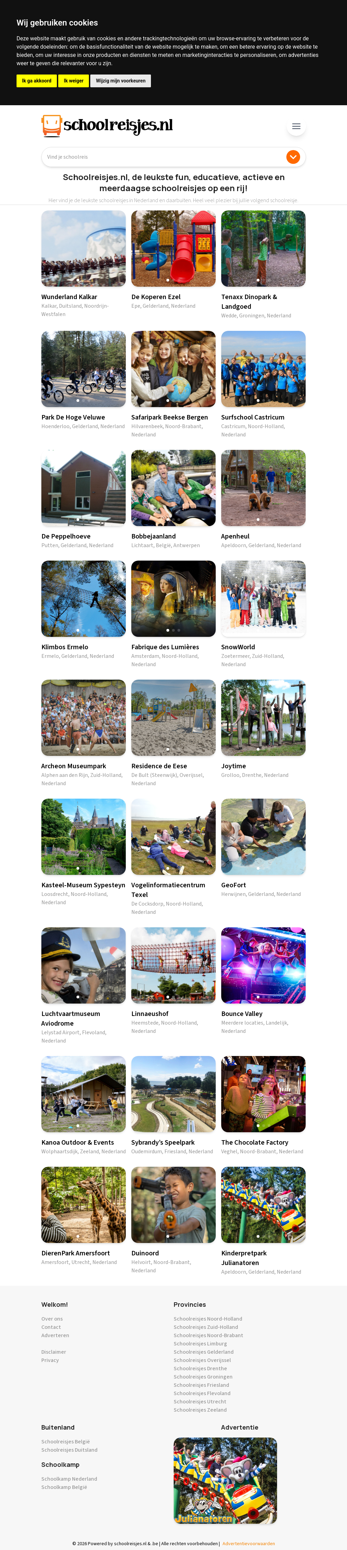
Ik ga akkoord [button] (36, 80)
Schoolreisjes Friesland (201, 1385)
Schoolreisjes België (65, 1441)
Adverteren (55, 1335)
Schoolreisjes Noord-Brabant (208, 1335)
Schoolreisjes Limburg (200, 1343)
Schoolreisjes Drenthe (200, 1368)
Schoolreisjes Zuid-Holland (206, 1327)
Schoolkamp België (64, 1487)
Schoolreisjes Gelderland (204, 1352)
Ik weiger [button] (73, 80)
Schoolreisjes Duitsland (69, 1450)
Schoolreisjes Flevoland (202, 1393)
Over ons (52, 1319)
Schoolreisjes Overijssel (202, 1360)
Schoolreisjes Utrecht (200, 1401)
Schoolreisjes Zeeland (200, 1410)
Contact (51, 1327)
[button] (77, 280)
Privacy (50, 1360)
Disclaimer (53, 1352)
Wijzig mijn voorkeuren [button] (120, 80)
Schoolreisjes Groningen (203, 1377)
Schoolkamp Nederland (69, 1479)
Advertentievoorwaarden (249, 1543)
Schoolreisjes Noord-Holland (208, 1319)
